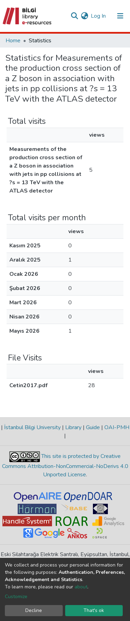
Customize (16, 596)
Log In (98, 16)
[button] (84, 16)
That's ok (94, 610)
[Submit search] (74, 16)
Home (13, 40)
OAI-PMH (116, 427)
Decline (33, 610)
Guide (93, 427)
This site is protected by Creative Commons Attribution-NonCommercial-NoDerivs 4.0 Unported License (65, 466)
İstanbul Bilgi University (32, 427)
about (81, 587)
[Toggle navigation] (120, 16)
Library (73, 427)
